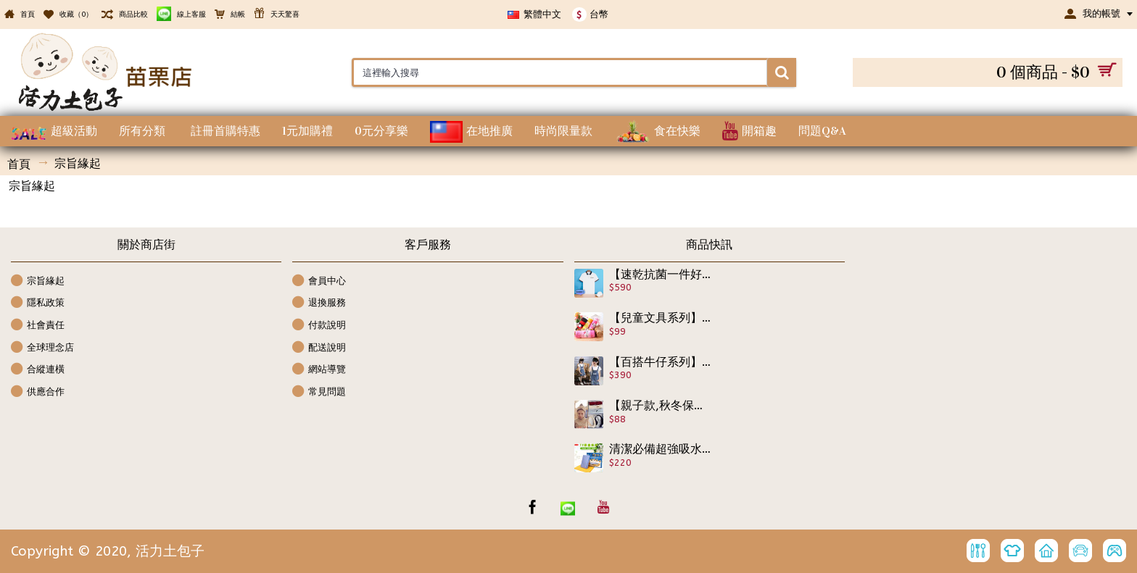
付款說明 (319, 325)
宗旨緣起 (38, 281)
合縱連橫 (38, 369)
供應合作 (38, 392)
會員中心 (319, 281)
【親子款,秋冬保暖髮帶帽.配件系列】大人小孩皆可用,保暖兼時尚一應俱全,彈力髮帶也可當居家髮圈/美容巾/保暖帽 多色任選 (660, 405)
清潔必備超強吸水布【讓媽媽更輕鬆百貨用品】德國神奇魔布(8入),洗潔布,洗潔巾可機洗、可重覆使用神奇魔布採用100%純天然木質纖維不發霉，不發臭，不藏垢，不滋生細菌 (660, 449)
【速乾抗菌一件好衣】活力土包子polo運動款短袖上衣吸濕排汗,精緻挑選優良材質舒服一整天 (660, 274)
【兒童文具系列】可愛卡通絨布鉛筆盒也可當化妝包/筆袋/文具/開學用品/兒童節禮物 (660, 318)
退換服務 (319, 303)
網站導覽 (319, 369)
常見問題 (319, 392)
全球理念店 (42, 348)
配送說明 (319, 348)
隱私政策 (38, 303)
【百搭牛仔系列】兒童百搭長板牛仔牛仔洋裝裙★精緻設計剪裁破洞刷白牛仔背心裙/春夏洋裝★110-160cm (660, 362)
